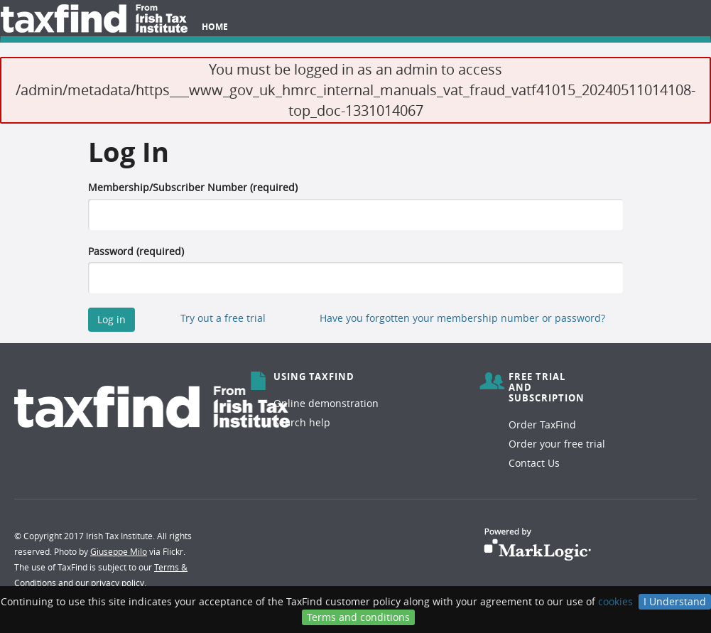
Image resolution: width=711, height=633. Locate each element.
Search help (301, 422)
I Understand (675, 601)
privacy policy (117, 582)
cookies (615, 601)
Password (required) (136, 251)
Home (215, 27)
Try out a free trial (223, 318)
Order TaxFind (542, 424)
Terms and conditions (358, 617)
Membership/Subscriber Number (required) (193, 187)
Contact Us (534, 463)
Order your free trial (557, 443)
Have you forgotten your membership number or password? (462, 318)
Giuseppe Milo (118, 551)
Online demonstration (326, 403)
